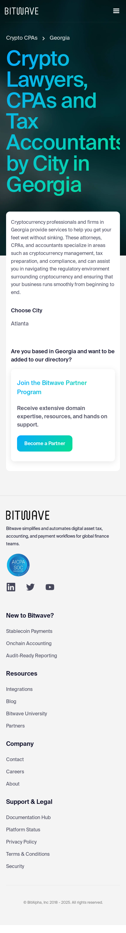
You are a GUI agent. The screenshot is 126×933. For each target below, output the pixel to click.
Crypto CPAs (21, 38)
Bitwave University (26, 714)
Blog (11, 701)
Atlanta (20, 324)
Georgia (60, 38)
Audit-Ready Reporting (31, 656)
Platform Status (23, 830)
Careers (15, 772)
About (12, 784)
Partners (15, 726)
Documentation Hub (28, 817)
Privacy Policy (21, 842)
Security (15, 866)
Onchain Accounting (29, 643)
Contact (15, 759)
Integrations (19, 689)
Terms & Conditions (28, 854)
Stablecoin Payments (29, 631)
